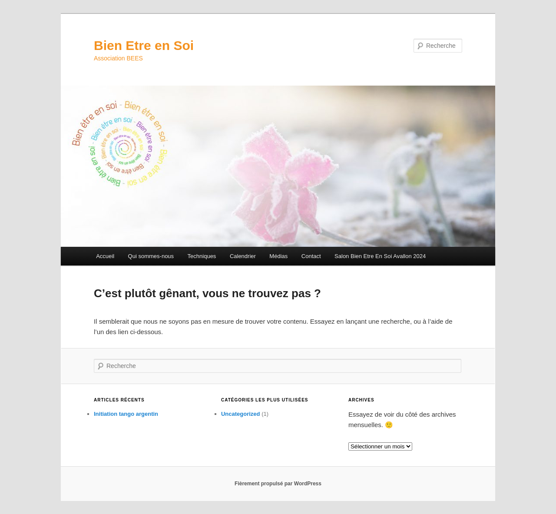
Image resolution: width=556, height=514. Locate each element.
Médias (278, 256)
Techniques (202, 256)
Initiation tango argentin (126, 414)
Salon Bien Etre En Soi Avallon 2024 (380, 256)
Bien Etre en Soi (144, 45)
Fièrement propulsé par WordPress (278, 484)
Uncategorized (240, 414)
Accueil (105, 256)
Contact (311, 256)
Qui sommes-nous (151, 256)
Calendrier (243, 256)
